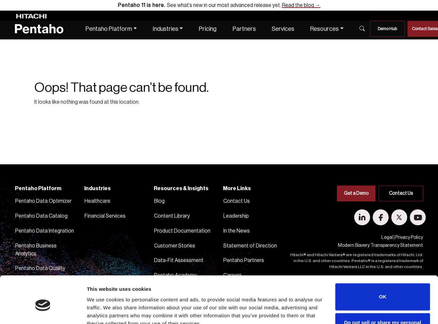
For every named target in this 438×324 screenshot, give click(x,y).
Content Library (172, 216)
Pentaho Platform (108, 29)
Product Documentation (182, 231)
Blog (159, 201)
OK (383, 266)
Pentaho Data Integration (44, 231)
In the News (236, 231)
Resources (324, 29)
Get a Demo (356, 193)
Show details (101, 310)
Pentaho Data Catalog (41, 216)
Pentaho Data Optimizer (43, 201)
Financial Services (105, 216)
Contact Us (236, 201)
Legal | (388, 237)
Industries (165, 29)
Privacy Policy (409, 237)
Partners (244, 29)
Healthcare (97, 201)
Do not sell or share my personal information (382, 295)
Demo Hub (387, 29)
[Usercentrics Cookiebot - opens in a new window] (43, 311)
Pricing (208, 29)
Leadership (236, 216)
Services (283, 29)
